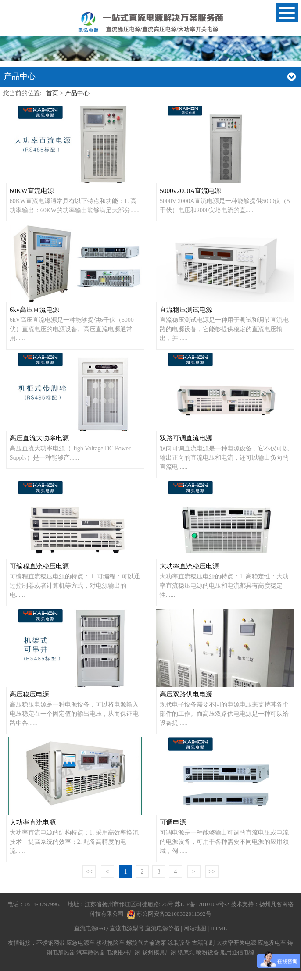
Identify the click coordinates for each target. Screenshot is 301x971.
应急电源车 (80, 942)
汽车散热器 (90, 952)
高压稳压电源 (29, 694)
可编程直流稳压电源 (39, 566)
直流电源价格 (162, 928)
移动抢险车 (110, 942)
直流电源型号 (127, 928)
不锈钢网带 (50, 942)
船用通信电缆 (237, 952)
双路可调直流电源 (186, 438)
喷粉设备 (207, 952)
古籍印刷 (203, 942)
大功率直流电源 (33, 822)
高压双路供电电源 (186, 694)
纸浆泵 (186, 952)
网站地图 (194, 928)
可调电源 (173, 822)
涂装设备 (179, 942)
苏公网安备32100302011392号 (173, 913)
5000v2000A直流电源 (190, 190)
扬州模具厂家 (159, 952)
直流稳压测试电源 (186, 309)
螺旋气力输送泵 (146, 942)
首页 (52, 93)
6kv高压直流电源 (34, 309)
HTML (219, 928)
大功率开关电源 (236, 942)
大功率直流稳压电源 (189, 566)
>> (211, 871)
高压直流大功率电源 (39, 438)
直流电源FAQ (91, 928)
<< (89, 871)
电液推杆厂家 (123, 952)
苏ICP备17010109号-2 (202, 904)
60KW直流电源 (32, 190)
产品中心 (77, 93)
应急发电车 (272, 942)
